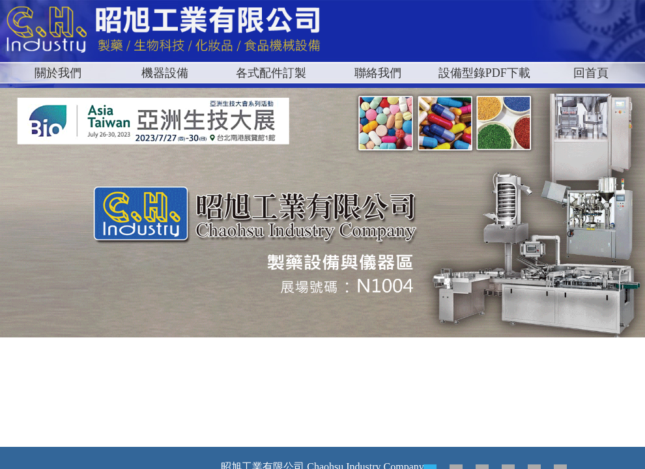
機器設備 (164, 72)
